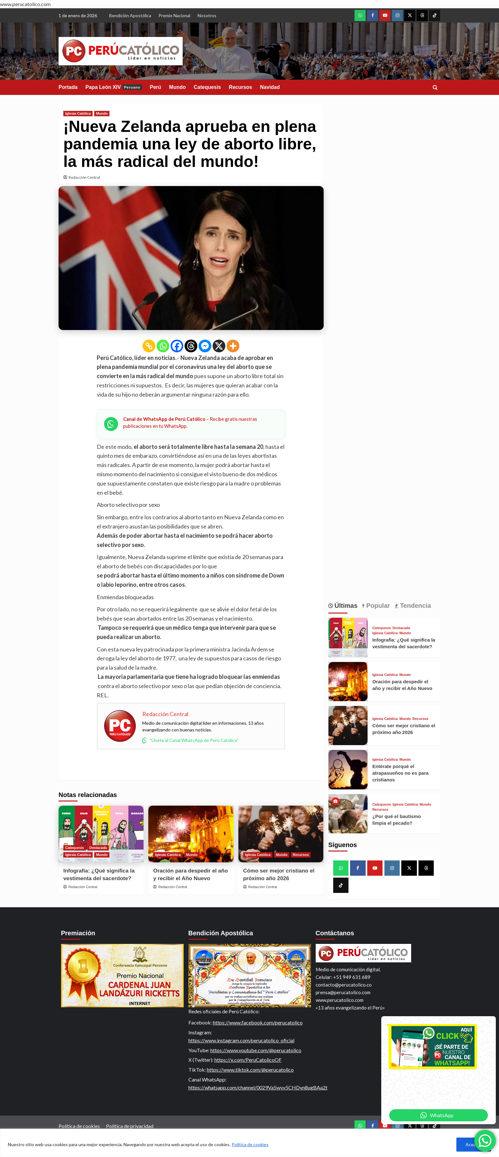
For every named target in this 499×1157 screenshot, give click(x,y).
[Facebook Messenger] (205, 346)
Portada (68, 87)
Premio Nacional (174, 15)
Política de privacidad (129, 1126)
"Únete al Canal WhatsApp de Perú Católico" (190, 740)
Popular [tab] (377, 605)
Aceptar (474, 1144)
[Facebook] (177, 346)
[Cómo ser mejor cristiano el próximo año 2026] (280, 834)
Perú (155, 87)
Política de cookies (250, 1144)
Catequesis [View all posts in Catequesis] (74, 848)
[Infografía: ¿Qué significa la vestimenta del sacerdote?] (101, 834)
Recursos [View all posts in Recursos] (301, 855)
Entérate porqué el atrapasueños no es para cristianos (400, 773)
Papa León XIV (114, 87)
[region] (249, 1143)
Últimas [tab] (345, 605)
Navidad (270, 87)
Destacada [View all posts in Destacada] (98, 848)
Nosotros (207, 15)
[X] (219, 346)
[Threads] (191, 346)
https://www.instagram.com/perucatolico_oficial (241, 1040)
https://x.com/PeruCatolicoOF (248, 1060)
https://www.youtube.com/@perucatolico (255, 1050)
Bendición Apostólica (130, 15)
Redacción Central (84, 177)
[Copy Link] (149, 346)
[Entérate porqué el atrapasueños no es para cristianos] (348, 769)
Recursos (240, 87)
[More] (233, 346)
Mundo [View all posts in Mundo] (102, 113)
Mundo (177, 87)
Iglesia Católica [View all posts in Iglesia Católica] (78, 113)
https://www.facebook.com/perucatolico (258, 1022)
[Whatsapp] (163, 346)
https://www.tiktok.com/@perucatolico (250, 1070)
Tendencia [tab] (414, 605)
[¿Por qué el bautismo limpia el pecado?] (348, 813)
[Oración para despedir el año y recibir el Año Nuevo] (190, 834)
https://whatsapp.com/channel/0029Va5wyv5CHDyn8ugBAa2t (257, 1087)
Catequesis (207, 87)
